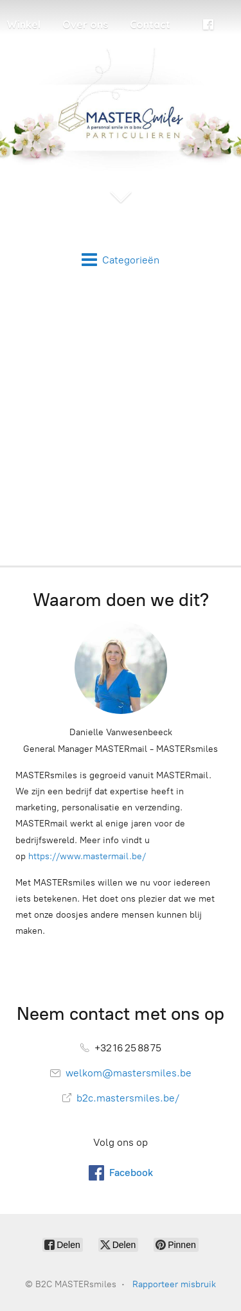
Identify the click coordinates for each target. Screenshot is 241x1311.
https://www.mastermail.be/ (87, 856)
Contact (150, 24)
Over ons (85, 24)
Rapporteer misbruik (174, 1284)
